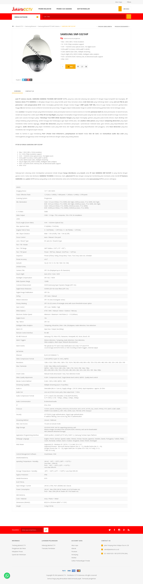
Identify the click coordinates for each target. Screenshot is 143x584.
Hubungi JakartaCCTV (48, 545)
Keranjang (75, 555)
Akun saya (75, 545)
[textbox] (84, 16)
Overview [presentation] (17, 91)
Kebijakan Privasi (17, 551)
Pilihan (129, 2)
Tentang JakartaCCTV (19, 545)
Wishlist (74, 558)
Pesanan (74, 551)
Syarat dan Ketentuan (19, 555)
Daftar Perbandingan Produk (81, 561)
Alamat (74, 548)
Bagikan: (18, 80)
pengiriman (76, 38)
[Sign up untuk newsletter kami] (32, 530)
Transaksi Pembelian (48, 548)
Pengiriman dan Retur (19, 548)
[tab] (17, 91)
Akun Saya (118, 2)
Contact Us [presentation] (29, 91)
